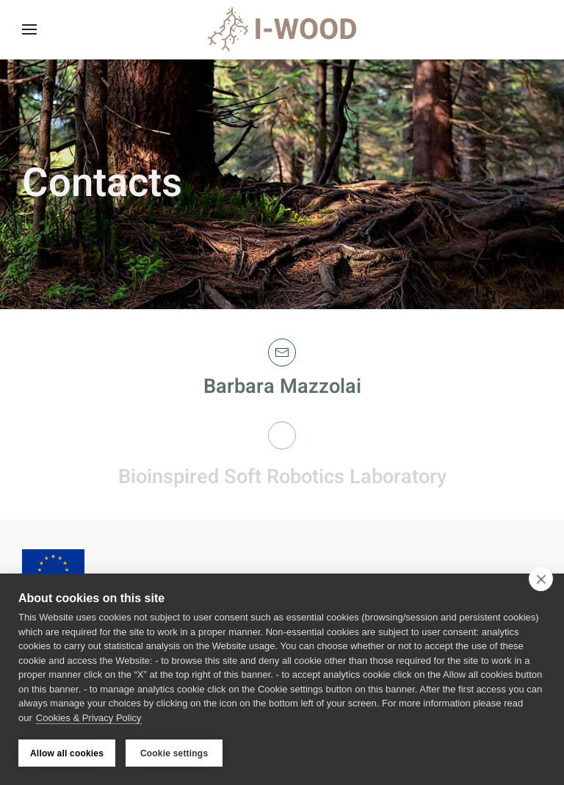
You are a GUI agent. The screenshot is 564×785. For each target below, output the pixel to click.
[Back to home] (282, 29)
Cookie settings (174, 753)
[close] (541, 578)
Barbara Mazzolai (282, 386)
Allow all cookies (67, 753)
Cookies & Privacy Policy (89, 717)
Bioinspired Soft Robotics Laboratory (282, 476)
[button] (29, 29)
